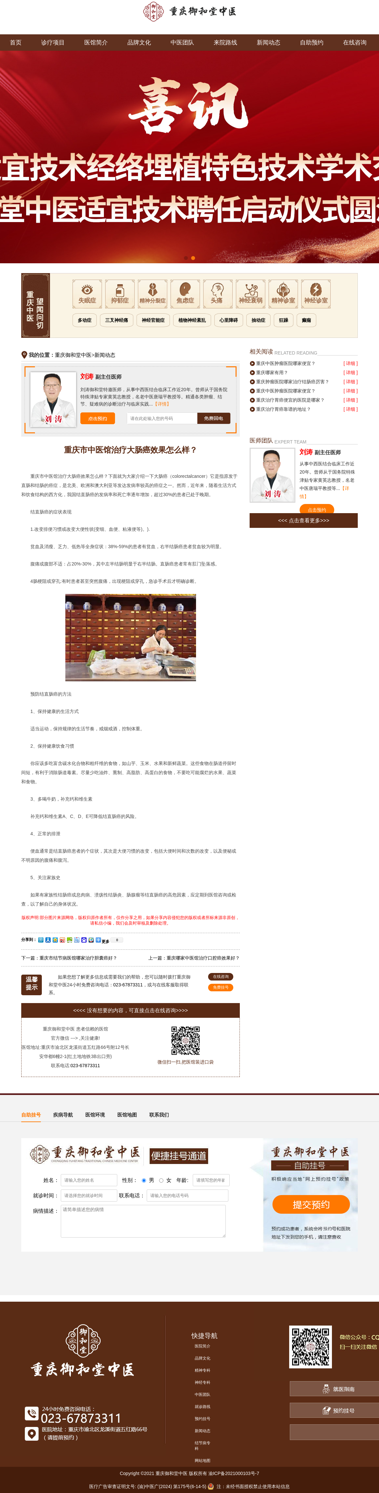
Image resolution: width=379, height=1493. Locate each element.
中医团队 (182, 42)
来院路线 (225, 42)
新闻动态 (268, 42)
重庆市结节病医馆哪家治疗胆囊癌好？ (78, 958)
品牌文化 (139, 42)
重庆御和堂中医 (73, 355)
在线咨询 (355, 42)
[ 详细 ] (350, 363)
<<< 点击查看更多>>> (303, 520)
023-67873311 (128, 984)
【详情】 (162, 404)
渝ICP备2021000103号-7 (233, 1473)
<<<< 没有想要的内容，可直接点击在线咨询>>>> (130, 1010)
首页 (16, 42)
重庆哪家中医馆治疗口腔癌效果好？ (203, 958)
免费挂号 (221, 987)
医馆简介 (96, 42)
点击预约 (317, 509)
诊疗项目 (53, 42)
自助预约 (311, 42)
